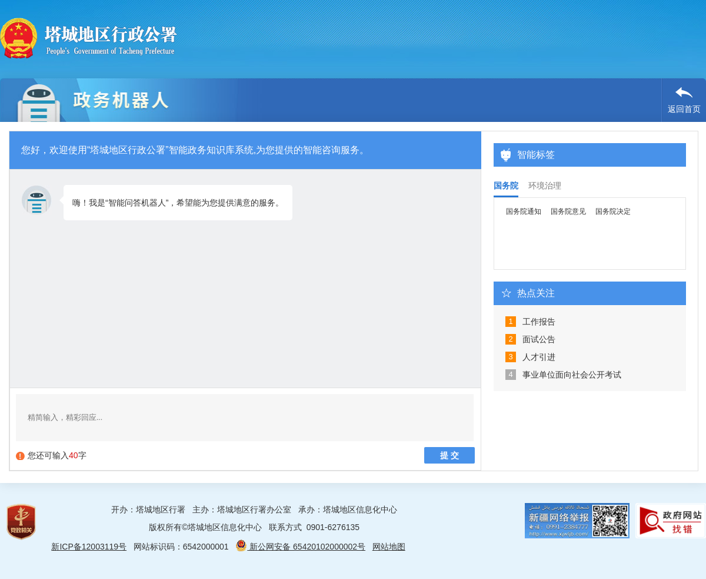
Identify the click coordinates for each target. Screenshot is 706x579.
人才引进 (538, 357)
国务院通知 (523, 211)
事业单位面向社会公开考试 (571, 374)
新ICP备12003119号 (88, 546)
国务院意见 (568, 211)
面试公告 (538, 339)
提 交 (449, 455)
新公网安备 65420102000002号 (300, 546)
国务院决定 (613, 211)
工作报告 (538, 321)
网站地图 (388, 546)
